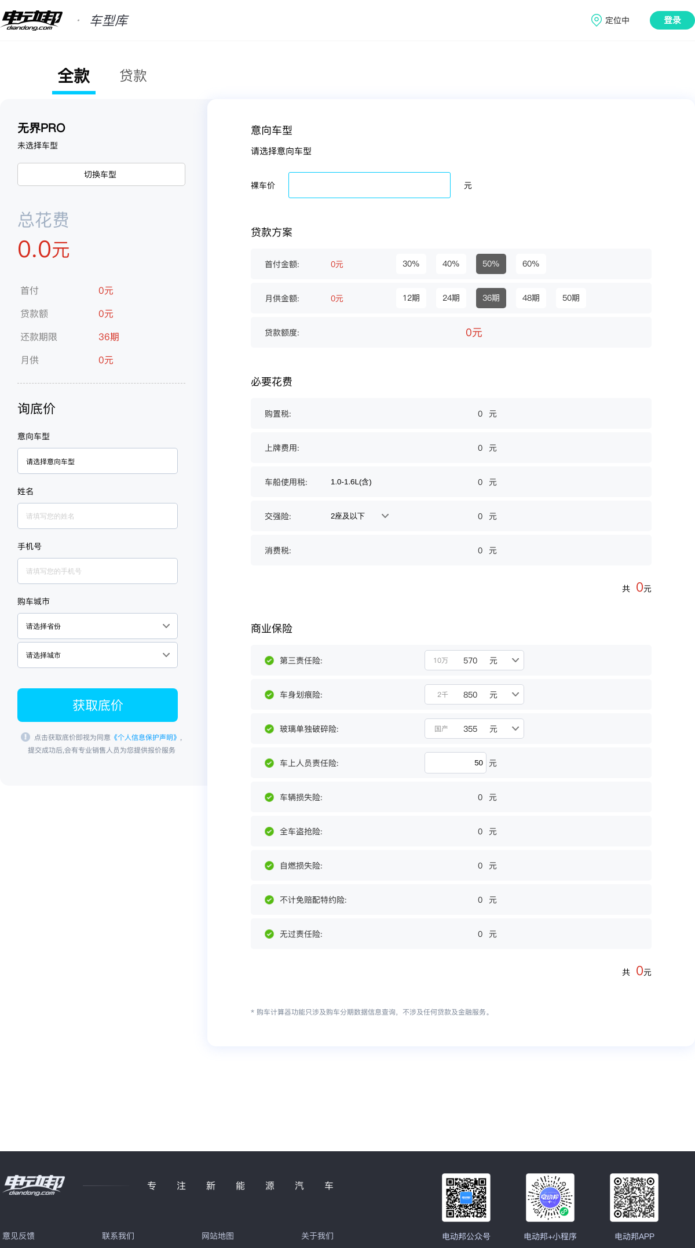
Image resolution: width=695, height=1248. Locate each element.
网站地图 (218, 1236)
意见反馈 (18, 1236)
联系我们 (118, 1236)
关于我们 (317, 1236)
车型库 (108, 20)
